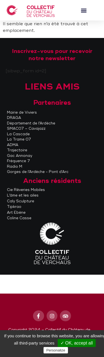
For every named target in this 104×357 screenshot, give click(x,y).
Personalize (55, 350)
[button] (83, 10)
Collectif (41, 8)
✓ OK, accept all (76, 343)
